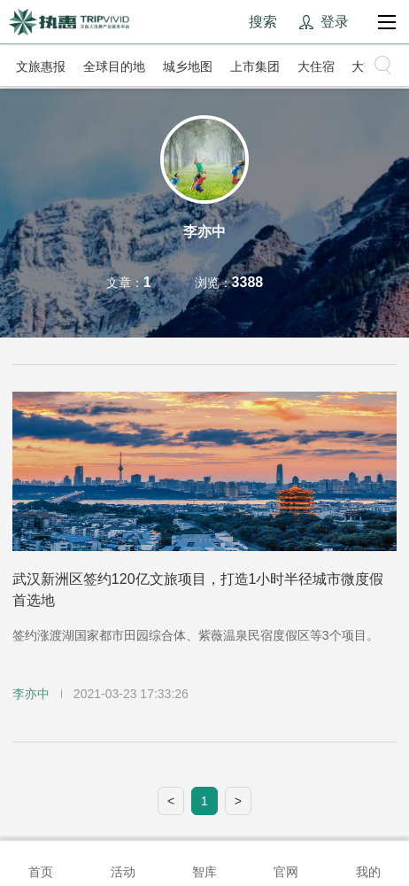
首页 (40, 862)
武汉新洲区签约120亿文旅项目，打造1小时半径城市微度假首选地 (198, 589)
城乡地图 (187, 66)
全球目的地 (114, 66)
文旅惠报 (41, 66)
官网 (286, 862)
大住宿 (316, 66)
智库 (204, 862)
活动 (123, 862)
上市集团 (255, 66)
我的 (368, 862)
